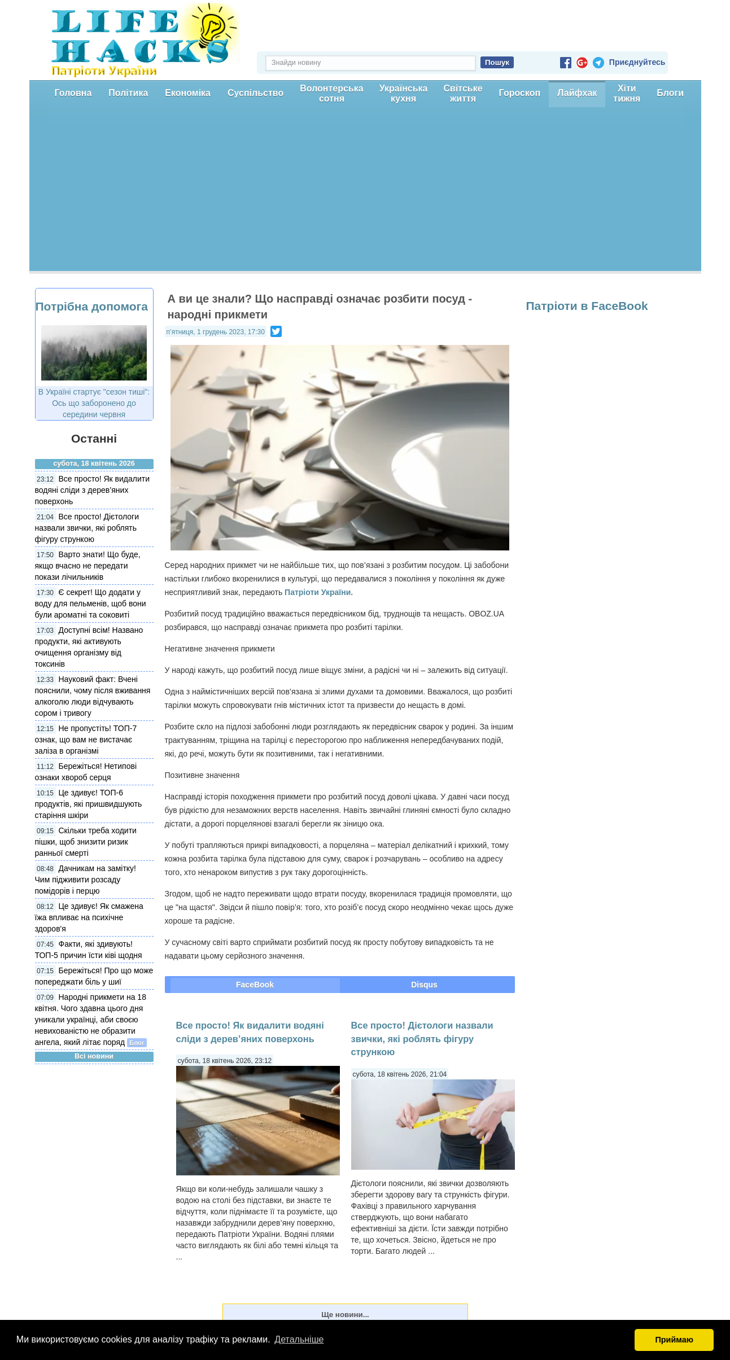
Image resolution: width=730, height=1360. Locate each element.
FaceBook (255, 984)
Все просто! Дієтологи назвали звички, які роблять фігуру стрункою (87, 528)
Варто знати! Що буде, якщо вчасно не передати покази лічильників (88, 565)
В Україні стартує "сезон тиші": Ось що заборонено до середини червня (94, 403)
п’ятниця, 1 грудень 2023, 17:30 (216, 332)
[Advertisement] (365, 192)
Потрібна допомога (92, 306)
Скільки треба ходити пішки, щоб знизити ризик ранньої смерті (86, 842)
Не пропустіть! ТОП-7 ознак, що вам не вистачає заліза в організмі (86, 739)
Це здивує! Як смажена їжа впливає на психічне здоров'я (89, 917)
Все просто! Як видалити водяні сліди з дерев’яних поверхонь (92, 490)
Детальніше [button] (299, 1339)
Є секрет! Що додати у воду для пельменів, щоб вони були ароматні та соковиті (90, 603)
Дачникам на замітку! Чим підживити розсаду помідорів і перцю (85, 879)
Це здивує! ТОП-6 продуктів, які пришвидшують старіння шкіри (88, 804)
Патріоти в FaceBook (587, 305)
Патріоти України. (319, 592)
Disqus (424, 984)
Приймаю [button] (674, 1339)
